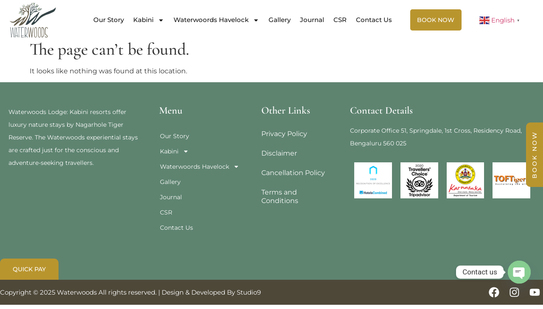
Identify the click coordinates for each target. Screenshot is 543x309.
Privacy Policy (284, 138)
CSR (340, 20)
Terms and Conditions (279, 200)
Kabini (148, 20)
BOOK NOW (534, 154)
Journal (312, 20)
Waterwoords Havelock (216, 20)
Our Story (108, 20)
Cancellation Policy (293, 177)
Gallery (280, 20)
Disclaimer (279, 157)
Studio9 (249, 296)
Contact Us (374, 20)
